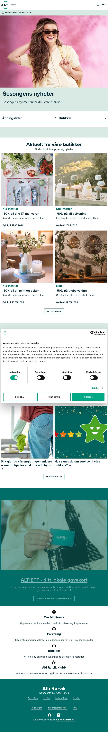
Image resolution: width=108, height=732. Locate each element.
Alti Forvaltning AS (65, 719)
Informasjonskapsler (57, 707)
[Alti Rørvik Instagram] (58, 716)
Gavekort (76, 698)
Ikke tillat (19, 397)
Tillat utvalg (54, 397)
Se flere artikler (54, 476)
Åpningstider (33, 698)
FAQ (75, 707)
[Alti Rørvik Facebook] (49, 716)
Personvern (36, 707)
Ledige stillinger (61, 698)
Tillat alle (88, 397)
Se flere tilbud (54, 311)
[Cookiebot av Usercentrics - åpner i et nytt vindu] (92, 333)
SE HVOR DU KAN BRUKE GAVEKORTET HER (54, 598)
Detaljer (95, 388)
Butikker (46, 698)
